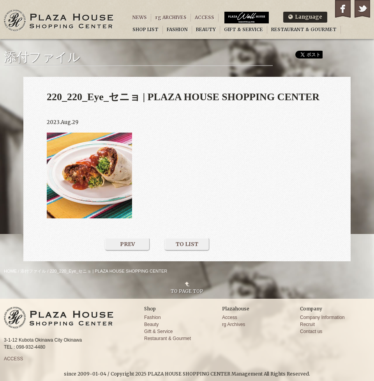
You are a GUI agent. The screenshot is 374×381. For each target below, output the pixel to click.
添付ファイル (33, 271)
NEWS (139, 17)
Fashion (152, 317)
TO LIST (187, 244)
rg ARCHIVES (171, 17)
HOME (10, 271)
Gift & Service (158, 331)
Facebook (343, 9)
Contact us (311, 331)
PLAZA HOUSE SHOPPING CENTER (59, 20)
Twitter (362, 9)
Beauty (151, 324)
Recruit (307, 324)
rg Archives (233, 324)
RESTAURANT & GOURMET (304, 29)
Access (229, 317)
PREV (127, 244)
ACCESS (204, 17)
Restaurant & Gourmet (167, 338)
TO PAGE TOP (187, 291)
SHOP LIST (145, 29)
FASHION (177, 29)
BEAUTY (206, 29)
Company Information (322, 317)
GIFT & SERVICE (243, 29)
